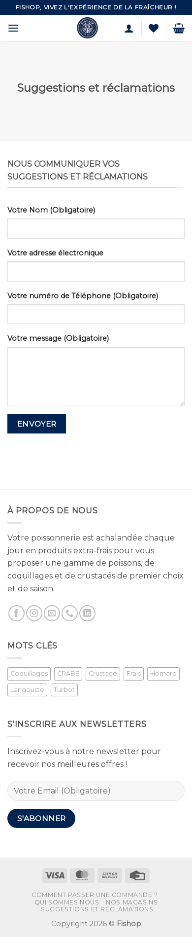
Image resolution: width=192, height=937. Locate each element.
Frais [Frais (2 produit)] (134, 673)
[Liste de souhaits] (154, 28)
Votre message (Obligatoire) (58, 338)
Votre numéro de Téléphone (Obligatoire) (82, 295)
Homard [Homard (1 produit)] (163, 673)
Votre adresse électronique (55, 253)
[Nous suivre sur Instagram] (34, 613)
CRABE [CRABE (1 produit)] (68, 673)
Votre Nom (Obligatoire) (51, 210)
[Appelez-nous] (70, 613)
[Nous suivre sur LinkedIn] (87, 613)
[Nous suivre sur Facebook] (16, 613)
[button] (13, 28)
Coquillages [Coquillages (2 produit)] (29, 673)
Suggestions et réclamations (97, 909)
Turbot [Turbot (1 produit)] (64, 689)
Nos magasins (132, 902)
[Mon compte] (129, 28)
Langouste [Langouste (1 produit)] (27, 689)
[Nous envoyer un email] (52, 613)
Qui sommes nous (66, 902)
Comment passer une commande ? (95, 895)
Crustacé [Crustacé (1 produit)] (103, 673)
